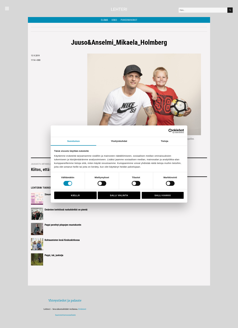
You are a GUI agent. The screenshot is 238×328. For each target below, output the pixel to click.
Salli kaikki (163, 195)
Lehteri (119, 9)
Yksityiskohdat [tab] (119, 141)
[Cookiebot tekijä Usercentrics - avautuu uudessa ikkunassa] (170, 131)
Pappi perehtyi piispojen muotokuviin (63, 224)
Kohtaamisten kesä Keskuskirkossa (62, 240)
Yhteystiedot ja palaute (64, 300)
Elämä (104, 20)
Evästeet (82, 309)
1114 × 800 (35, 60)
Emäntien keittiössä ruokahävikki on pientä (66, 209)
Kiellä (75, 195)
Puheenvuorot (129, 20)
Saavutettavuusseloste (65, 315)
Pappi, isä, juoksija (54, 255)
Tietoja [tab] (164, 141)
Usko (114, 20)
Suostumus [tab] (73, 141)
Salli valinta (119, 195)
